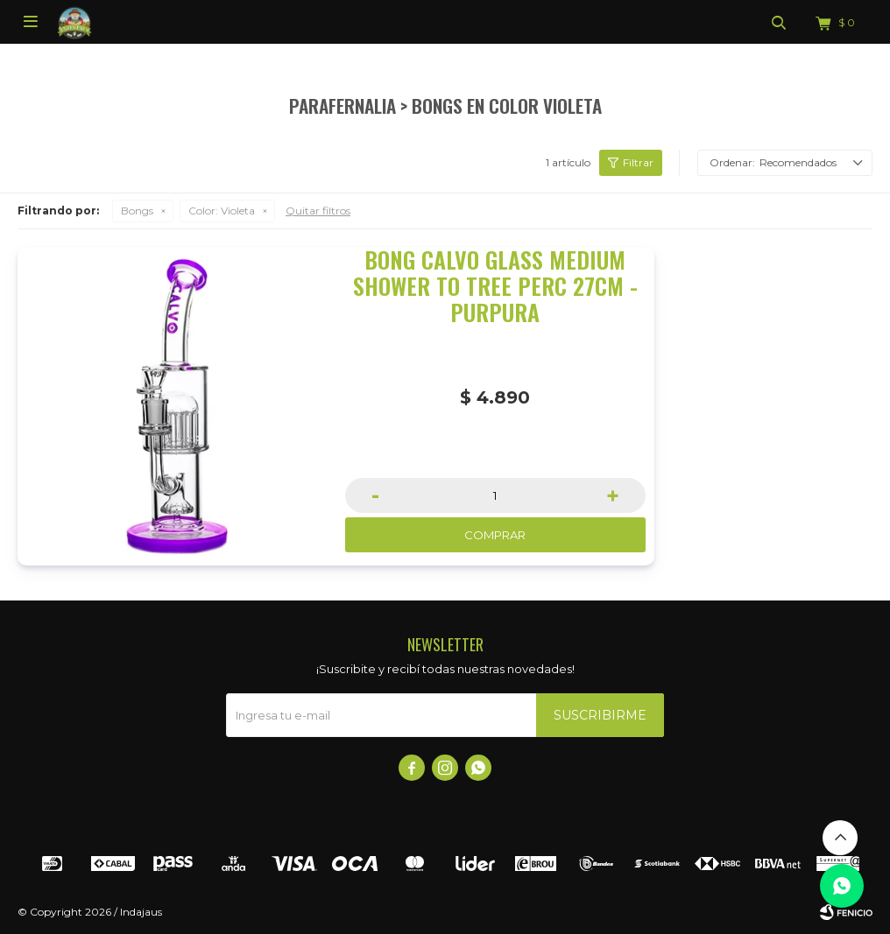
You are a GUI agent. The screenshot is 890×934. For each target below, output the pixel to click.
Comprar (495, 535)
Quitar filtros (318, 210)
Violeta (221, 210)
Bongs (137, 210)
